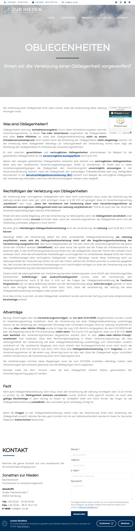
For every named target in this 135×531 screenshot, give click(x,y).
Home (50, 17)
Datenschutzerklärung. (88, 507)
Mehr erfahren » (23, 526)
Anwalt (87, 17)
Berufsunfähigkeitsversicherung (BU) (49, 175)
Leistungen (68, 17)
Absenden (79, 514)
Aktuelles (104, 17)
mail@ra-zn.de (70, 2)
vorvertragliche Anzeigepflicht (61, 155)
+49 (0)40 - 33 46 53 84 (16, 2)
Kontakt (122, 17)
